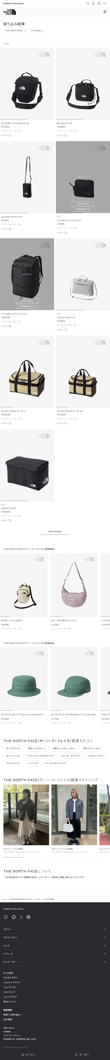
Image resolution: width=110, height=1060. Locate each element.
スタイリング (9, 992)
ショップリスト (9, 987)
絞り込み (28, 1054)
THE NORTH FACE (13, 30)
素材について (9, 1001)
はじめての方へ (10, 977)
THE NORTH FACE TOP (21, 899)
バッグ (37, 899)
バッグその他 (36, 30)
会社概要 (8, 1019)
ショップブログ (10, 996)
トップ (4, 899)
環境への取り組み (13, 1014)
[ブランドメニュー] (105, 12)
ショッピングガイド (11, 982)
